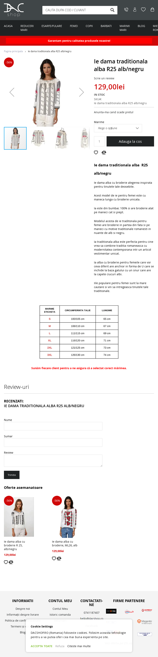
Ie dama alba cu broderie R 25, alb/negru (14, 545)
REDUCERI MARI (27, 28)
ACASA (8, 26)
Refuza (59, 646)
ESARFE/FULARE (52, 26)
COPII (89, 26)
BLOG (141, 26)
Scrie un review (104, 78)
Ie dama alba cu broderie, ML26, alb (64, 543)
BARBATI (106, 26)
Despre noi (23, 609)
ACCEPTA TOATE (41, 646)
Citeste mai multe (79, 646)
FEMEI (74, 26)
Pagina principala (13, 51)
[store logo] (21, 10)
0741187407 (91, 612)
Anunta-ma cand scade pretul (113, 112)
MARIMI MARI (125, 28)
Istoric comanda (60, 614)
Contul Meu (60, 609)
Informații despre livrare (23, 614)
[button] (12, 92)
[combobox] (79, 10)
